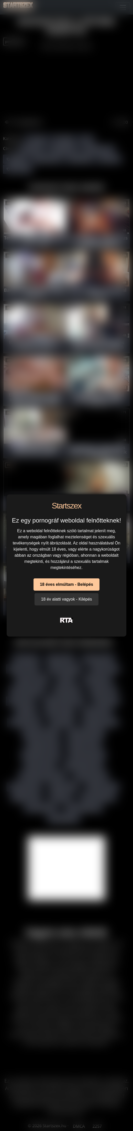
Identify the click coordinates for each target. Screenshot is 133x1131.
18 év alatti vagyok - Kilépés (66, 599)
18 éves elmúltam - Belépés (66, 584)
